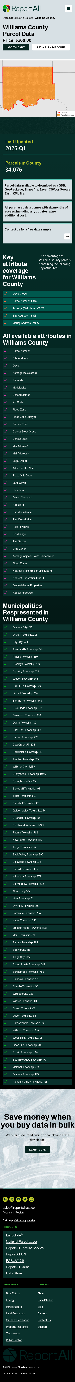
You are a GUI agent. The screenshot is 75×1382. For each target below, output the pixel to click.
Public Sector (14, 1340)
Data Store (9, 17)
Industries (10, 1284)
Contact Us (44, 1320)
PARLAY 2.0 (15, 1260)
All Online (18, 1267)
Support (42, 1326)
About (41, 1293)
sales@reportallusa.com (20, 1207)
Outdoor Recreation (17, 1320)
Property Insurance (17, 1326)
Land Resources (15, 1313)
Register (20, 1212)
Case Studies (45, 1300)
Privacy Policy (10, 1373)
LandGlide (14, 1235)
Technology (13, 1333)
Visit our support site (24, 1220)
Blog (40, 1306)
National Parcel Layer (21, 1241)
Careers (42, 1313)
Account (7, 1212)
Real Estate (13, 1293)
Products (10, 1227)
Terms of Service (27, 1373)
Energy (10, 1300)
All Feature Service (25, 1248)
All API (16, 1254)
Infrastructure (14, 1306)
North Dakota (25, 17)
